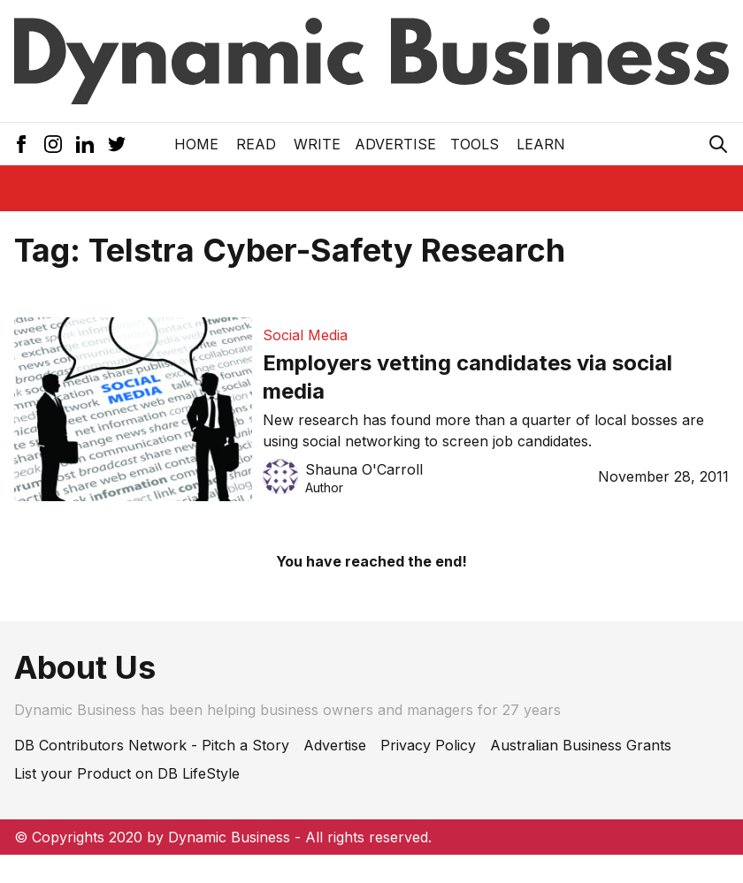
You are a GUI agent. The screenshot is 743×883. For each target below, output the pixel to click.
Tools (474, 144)
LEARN (541, 144)
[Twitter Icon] (117, 144)
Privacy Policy (428, 745)
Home (196, 144)
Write (317, 144)
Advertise (395, 144)
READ (256, 144)
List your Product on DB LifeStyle (127, 773)
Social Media (305, 335)
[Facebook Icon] (21, 144)
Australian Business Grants (580, 745)
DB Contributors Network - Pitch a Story (151, 745)
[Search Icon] (718, 144)
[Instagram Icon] (53, 144)
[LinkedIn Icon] (85, 144)
